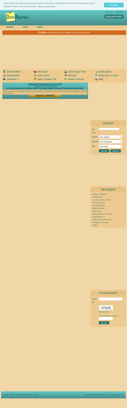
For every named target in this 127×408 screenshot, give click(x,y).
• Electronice (96, 211)
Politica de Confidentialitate (24, 395)
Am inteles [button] (113, 5)
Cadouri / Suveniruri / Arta (45, 79)
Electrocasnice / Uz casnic (106, 75)
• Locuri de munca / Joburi (101, 200)
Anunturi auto (40, 71)
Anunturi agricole (103, 71)
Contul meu (109, 12)
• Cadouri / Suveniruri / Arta (102, 220)
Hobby (99, 79)
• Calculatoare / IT (98, 217)
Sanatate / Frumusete (74, 79)
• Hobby (94, 225)
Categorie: (95, 137)
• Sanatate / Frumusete (100, 222)
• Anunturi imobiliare (99, 194)
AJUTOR (25, 27)
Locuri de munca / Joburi (75, 71)
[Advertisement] (22, 58)
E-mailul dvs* (94, 300)
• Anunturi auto (97, 197)
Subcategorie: (95, 141)
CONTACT (40, 27)
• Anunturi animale (98, 205)
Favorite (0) (119, 12)
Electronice (70, 75)
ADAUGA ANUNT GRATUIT (114, 16)
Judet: (93, 146)
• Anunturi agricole (98, 203)
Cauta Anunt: (93, 130)
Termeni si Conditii (9, 395)
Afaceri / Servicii (42, 75)
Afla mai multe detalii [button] (46, 6)
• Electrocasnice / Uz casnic (102, 214)
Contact (36, 395)
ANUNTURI (10, 27)
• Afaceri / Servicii (98, 208)
